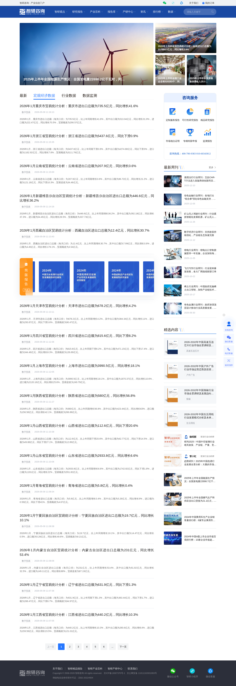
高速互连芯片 (192, 351)
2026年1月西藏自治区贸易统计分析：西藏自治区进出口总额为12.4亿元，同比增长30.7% (84, 230)
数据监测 (90, 96)
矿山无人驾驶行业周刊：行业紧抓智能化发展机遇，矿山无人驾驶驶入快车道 (200, 217)
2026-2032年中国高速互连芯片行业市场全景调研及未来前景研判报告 (199, 345)
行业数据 (69, 96)
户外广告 (190, 375)
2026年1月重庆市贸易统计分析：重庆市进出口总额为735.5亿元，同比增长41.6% (79, 106)
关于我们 (193, 3)
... (112, 646)
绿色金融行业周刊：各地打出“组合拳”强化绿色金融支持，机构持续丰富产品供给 (200, 198)
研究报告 (78, 11)
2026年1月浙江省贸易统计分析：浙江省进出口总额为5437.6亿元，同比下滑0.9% (79, 136)
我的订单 (208, 3)
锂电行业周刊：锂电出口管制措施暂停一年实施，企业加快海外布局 (200, 253)
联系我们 (133, 668)
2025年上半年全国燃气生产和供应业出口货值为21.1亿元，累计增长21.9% (200, 500)
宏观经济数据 (44, 96)
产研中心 (129, 11)
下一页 (123, 646)
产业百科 (96, 11)
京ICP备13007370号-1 (114, 673)
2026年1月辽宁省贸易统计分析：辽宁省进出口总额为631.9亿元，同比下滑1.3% (78, 584)
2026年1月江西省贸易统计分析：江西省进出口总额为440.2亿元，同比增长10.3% (79, 614)
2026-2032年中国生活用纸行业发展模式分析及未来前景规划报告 (199, 417)
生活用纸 (190, 423)
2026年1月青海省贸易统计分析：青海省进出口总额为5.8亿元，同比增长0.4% (76, 485)
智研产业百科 (95, 668)
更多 (211, 167)
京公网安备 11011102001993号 (142, 673)
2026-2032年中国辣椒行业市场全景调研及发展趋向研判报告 (199, 393)
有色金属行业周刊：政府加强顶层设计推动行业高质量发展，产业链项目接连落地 (200, 307)
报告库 (113, 11)
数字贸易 (26, 112)
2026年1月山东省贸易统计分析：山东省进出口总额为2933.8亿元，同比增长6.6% (79, 455)
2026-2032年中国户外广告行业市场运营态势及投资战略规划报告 (199, 369)
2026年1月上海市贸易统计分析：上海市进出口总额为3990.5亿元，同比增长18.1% (80, 365)
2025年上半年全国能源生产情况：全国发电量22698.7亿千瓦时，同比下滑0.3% (200, 481)
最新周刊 (171, 167)
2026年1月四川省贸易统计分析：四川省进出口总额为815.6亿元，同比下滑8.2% (78, 336)
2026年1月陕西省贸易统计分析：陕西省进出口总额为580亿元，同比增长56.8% (77, 395)
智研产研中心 (115, 668)
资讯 (144, 11)
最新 (23, 96)
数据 (172, 11)
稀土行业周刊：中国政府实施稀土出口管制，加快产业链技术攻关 (200, 289)
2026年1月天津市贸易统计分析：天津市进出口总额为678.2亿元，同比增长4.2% (78, 306)
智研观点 (61, 11)
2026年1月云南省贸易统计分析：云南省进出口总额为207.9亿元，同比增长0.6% (78, 166)
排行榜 (158, 11)
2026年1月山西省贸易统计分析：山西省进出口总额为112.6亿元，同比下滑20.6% (79, 425)
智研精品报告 (75, 668)
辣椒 (188, 399)
